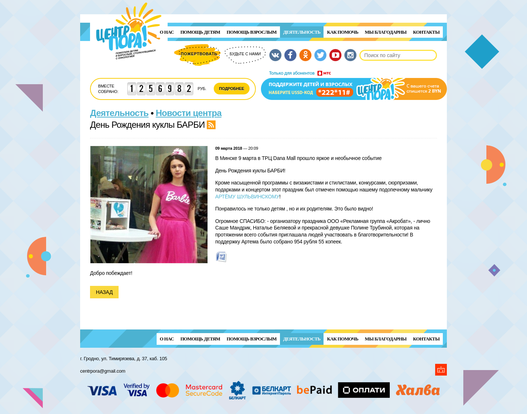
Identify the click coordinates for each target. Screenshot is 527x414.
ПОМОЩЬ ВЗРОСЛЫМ (251, 32)
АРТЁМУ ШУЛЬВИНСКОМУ (247, 196)
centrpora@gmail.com (102, 371)
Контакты (426, 32)
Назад (104, 292)
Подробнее (231, 88)
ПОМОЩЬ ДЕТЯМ (200, 32)
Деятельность (302, 32)
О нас (167, 32)
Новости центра (189, 113)
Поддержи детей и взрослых (354, 85)
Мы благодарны (386, 32)
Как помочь (342, 32)
